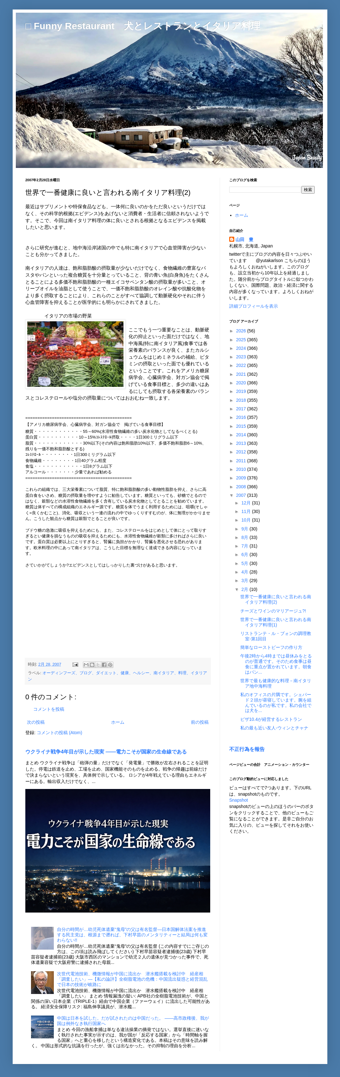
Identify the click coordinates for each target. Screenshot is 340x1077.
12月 (246, 502)
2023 (241, 356)
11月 (246, 511)
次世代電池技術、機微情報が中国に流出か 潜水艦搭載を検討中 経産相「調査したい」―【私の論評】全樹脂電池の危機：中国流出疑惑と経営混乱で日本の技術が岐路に (132, 979)
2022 (241, 365)
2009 (241, 477)
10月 (246, 519)
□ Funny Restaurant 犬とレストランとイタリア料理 (142, 26)
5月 (245, 563)
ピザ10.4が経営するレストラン (271, 719)
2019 (241, 391)
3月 (245, 580)
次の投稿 (36, 722)
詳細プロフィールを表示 (253, 306)
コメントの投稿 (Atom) (59, 732)
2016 (241, 417)
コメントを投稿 (48, 709)
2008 (241, 486)
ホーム (117, 722)
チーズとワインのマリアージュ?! (273, 610)
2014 (241, 434)
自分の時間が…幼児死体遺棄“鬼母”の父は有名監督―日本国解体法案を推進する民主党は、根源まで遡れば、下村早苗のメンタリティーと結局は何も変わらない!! (132, 935)
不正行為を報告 (247, 749)
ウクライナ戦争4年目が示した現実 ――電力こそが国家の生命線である (106, 751)
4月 (245, 571)
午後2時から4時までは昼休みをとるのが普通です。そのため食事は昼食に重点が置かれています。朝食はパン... (276, 663)
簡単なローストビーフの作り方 (271, 647)
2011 (241, 460)
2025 (241, 339)
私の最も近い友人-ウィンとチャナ (274, 727)
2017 (241, 408)
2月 (245, 589)
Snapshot (238, 800)
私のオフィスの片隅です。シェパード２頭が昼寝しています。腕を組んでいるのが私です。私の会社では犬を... (276, 702)
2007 (241, 495)
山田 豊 (244, 239)
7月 (245, 545)
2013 (241, 443)
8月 (245, 537)
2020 (241, 382)
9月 (245, 528)
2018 (241, 400)
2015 (241, 426)
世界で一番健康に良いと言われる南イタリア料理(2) (275, 599)
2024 (241, 348)
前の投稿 (200, 722)
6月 (245, 554)
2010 (241, 469)
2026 (241, 330)
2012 (241, 451)
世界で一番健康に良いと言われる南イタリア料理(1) (275, 622)
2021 (241, 374)
